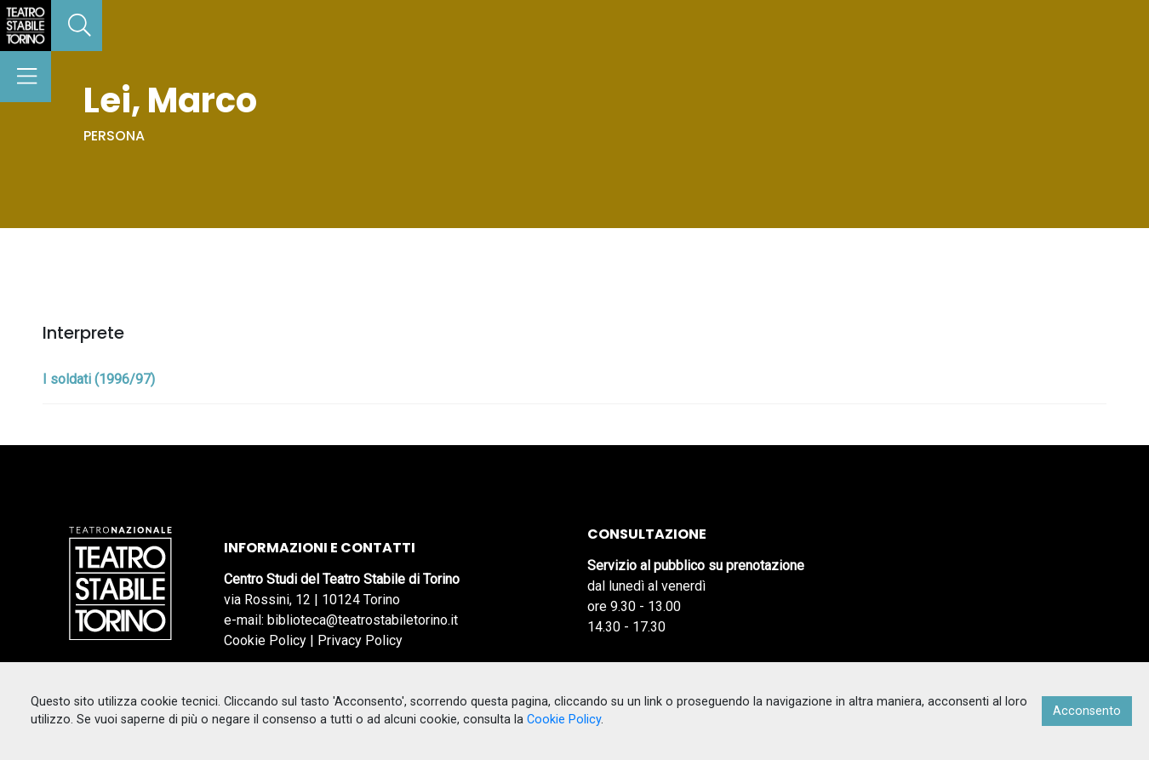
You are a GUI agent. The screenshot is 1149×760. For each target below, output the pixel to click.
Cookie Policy (265, 640)
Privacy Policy (360, 640)
